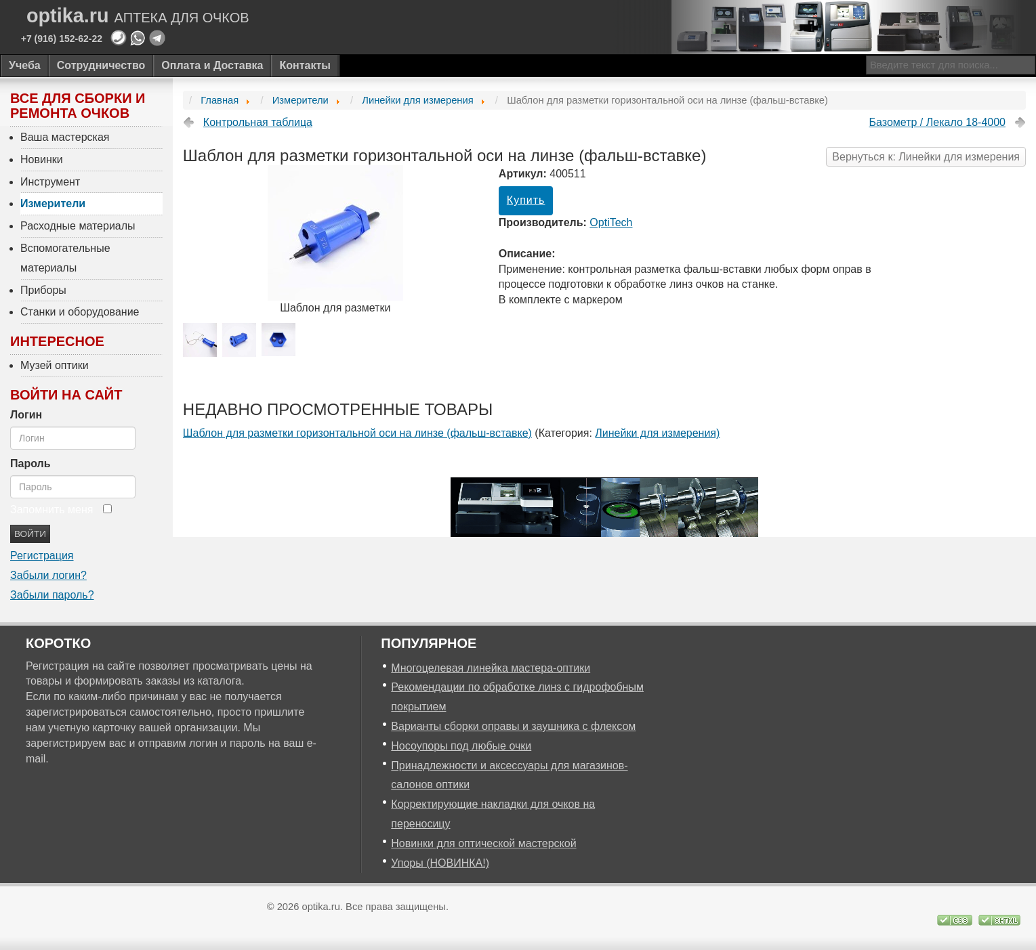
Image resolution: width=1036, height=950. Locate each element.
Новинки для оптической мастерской (483, 843)
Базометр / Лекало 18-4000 (937, 122)
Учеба (25, 65)
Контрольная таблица (257, 122)
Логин (26, 414)
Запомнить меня (51, 509)
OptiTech (610, 222)
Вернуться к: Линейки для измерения (926, 157)
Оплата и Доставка (212, 65)
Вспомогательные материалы (65, 258)
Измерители (52, 203)
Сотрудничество (101, 65)
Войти (30, 534)
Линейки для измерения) (657, 433)
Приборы (43, 290)
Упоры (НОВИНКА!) (440, 863)
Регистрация (42, 555)
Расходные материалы (78, 226)
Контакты (304, 65)
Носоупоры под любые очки (461, 746)
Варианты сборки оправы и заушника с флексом (513, 726)
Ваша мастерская (65, 137)
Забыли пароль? (52, 595)
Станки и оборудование (79, 312)
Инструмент (50, 182)
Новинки (41, 159)
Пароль (30, 463)
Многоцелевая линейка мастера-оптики (490, 668)
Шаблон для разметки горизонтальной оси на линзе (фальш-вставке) (357, 433)
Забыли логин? (48, 575)
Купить (526, 200)
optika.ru (137, 15)
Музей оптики (54, 365)
